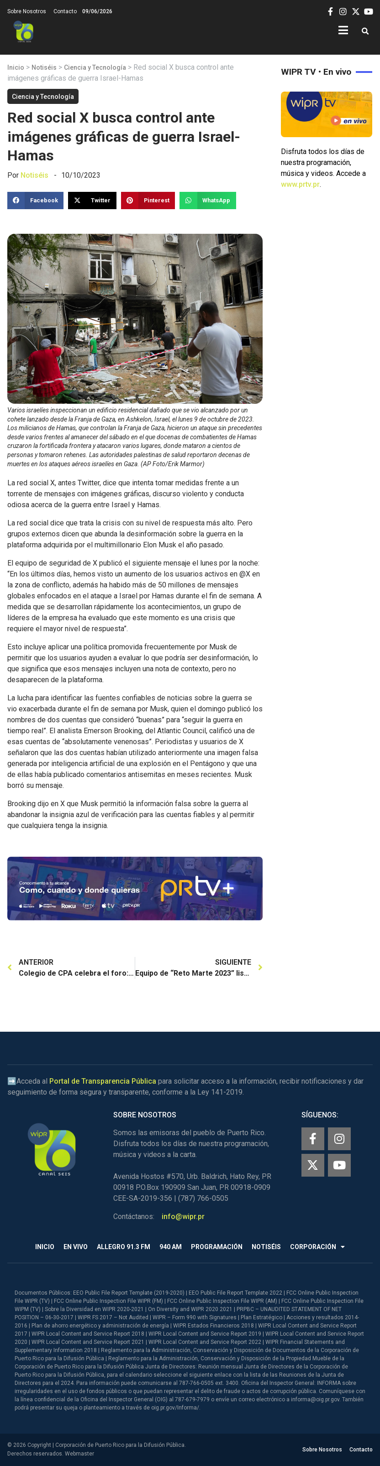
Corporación (317, 1247)
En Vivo (75, 1246)
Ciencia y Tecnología (95, 67)
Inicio (15, 67)
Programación (217, 1246)
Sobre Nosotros (26, 11)
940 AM (170, 1246)
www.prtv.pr (300, 184)
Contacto (65, 11)
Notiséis (44, 67)
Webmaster (79, 1454)
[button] (365, 31)
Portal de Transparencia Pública (102, 1081)
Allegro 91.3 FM (123, 1246)
